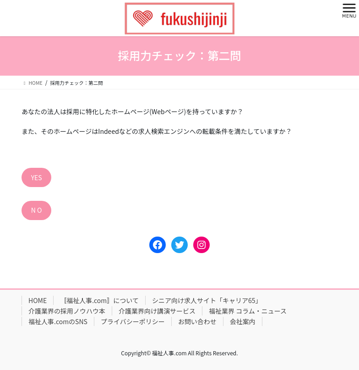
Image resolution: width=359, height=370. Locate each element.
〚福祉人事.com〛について (99, 300)
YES (36, 177)
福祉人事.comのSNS (57, 321)
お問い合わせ (197, 321)
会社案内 (243, 321)
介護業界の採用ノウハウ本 (66, 310)
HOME (37, 300)
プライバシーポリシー (133, 321)
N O (36, 210)
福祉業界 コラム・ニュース (248, 310)
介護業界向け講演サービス (157, 310)
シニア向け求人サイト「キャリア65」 (207, 300)
